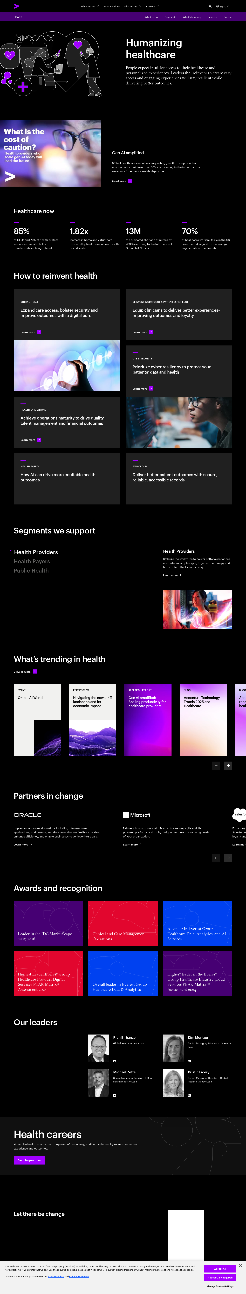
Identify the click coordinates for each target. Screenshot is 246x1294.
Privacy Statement (79, 1276)
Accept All (220, 1269)
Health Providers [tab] (40, 551)
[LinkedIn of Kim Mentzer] (189, 1061)
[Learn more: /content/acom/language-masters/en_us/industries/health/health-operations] (67, 422)
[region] (123, 1277)
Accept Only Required (220, 1278)
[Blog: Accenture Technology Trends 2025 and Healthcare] (203, 720)
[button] (29, 1160)
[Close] (240, 1265)
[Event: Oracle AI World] (37, 720)
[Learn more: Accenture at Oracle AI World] (23, 844)
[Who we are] (132, 6)
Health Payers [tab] (32, 561)
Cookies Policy (56, 1276)
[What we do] (90, 6)
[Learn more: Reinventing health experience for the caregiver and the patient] (179, 314)
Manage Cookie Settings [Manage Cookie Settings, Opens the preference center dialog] (220, 1286)
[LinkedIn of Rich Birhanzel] (115, 1061)
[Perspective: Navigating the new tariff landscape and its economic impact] (92, 720)
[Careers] (153, 6)
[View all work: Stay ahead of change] (25, 671)
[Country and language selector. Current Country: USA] (223, 6)
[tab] (197, 590)
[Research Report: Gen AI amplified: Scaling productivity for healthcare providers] (148, 720)
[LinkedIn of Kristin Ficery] (189, 1095)
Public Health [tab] (31, 570)
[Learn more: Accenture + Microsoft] (132, 844)
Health (18, 17)
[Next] (228, 766)
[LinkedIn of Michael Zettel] (115, 1095)
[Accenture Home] (24, 6)
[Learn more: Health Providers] (173, 575)
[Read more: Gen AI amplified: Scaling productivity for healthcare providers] (122, 181)
